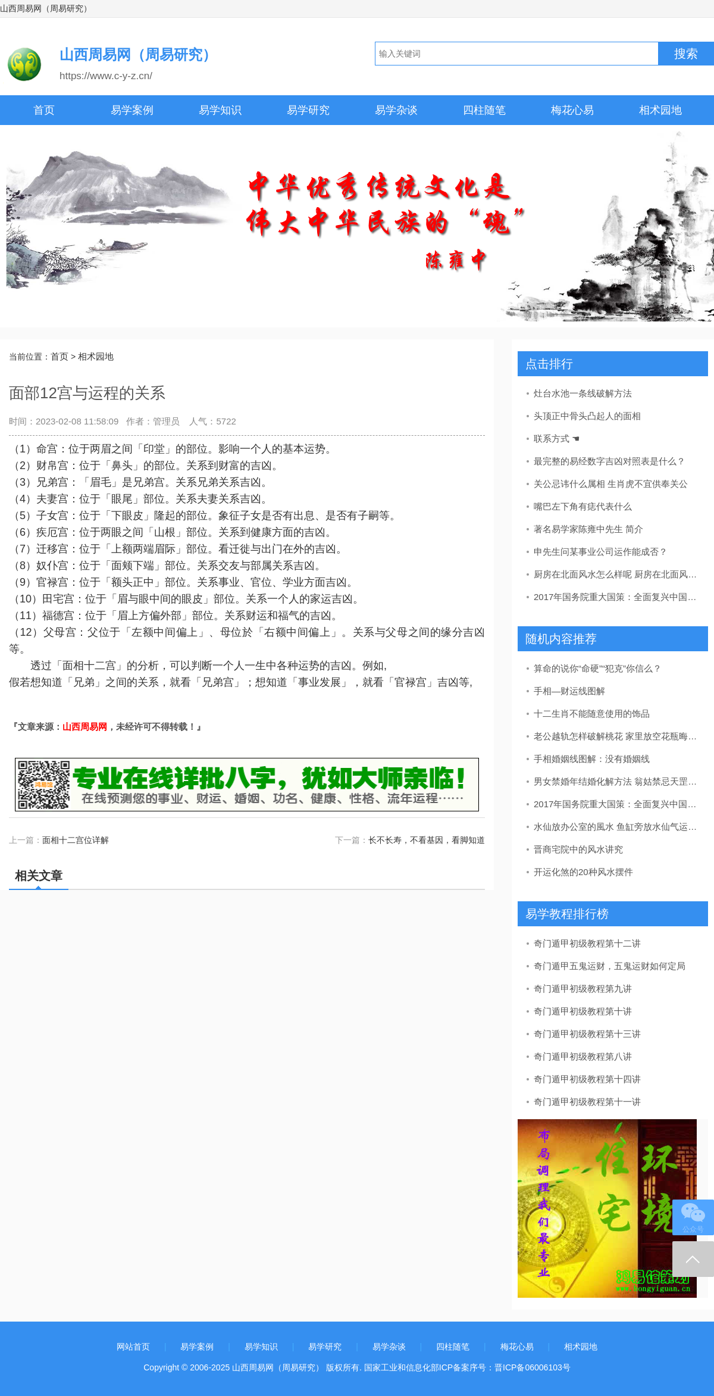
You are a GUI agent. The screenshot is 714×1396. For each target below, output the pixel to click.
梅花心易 (572, 110)
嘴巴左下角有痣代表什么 (583, 506)
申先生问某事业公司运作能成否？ (601, 551)
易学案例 (132, 110)
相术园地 (660, 110)
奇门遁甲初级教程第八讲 (583, 1056)
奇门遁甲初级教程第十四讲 (587, 1079)
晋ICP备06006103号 (532, 1367)
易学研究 (308, 110)
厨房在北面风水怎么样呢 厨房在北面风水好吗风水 (616, 574)
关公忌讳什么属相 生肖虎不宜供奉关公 (611, 484)
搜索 (686, 53)
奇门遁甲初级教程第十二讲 (587, 943)
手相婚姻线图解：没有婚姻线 (592, 759)
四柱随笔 (484, 110)
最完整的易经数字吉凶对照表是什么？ (609, 461)
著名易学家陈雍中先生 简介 (588, 529)
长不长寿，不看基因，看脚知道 (426, 840)
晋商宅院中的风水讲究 (578, 849)
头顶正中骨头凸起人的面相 (587, 416)
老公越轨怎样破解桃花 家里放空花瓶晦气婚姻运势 (616, 736)
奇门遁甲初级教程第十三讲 (587, 1034)
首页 (44, 110)
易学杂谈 (396, 110)
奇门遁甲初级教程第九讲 (583, 988)
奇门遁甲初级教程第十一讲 (587, 1102)
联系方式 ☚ (557, 438)
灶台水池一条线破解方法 (583, 393)
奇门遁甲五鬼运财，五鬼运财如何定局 (609, 966)
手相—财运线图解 (569, 691)
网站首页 (133, 1346)
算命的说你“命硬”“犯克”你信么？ (598, 668)
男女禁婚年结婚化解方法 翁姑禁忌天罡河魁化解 (616, 781)
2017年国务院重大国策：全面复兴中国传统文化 (616, 597)
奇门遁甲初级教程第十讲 (583, 1011)
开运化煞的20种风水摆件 (583, 872)
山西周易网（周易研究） (46, 8)
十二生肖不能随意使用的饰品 (592, 713)
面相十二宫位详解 (75, 840)
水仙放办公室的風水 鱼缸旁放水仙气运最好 (616, 827)
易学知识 (220, 110)
